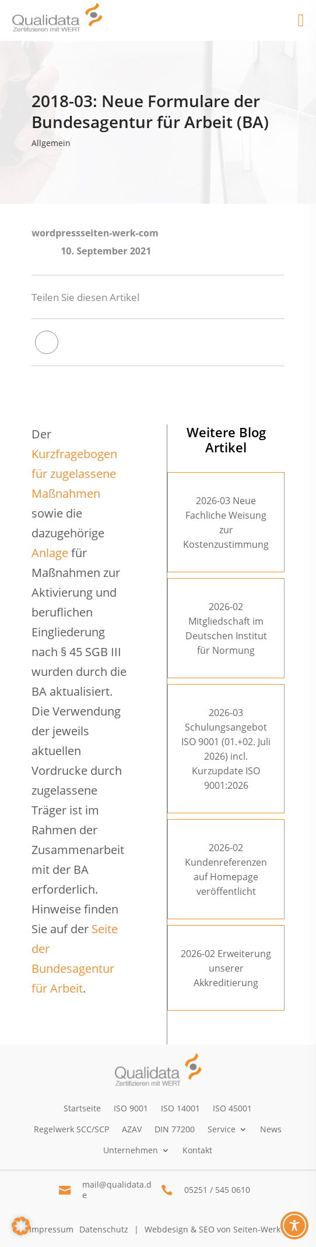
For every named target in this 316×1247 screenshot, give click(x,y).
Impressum (51, 1229)
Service (222, 1129)
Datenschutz (103, 1229)
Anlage (49, 553)
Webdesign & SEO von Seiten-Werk (212, 1229)
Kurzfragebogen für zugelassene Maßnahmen (74, 473)
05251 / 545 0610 (217, 1189)
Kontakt (197, 1150)
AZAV (132, 1129)
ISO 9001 (131, 1108)
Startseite (82, 1108)
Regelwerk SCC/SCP (71, 1129)
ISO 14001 (180, 1108)
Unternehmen (130, 1150)
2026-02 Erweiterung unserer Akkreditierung (226, 968)
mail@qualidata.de (117, 1189)
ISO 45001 (232, 1108)
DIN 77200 (175, 1129)
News (271, 1129)
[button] (21, 1226)
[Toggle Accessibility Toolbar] (294, 1225)
